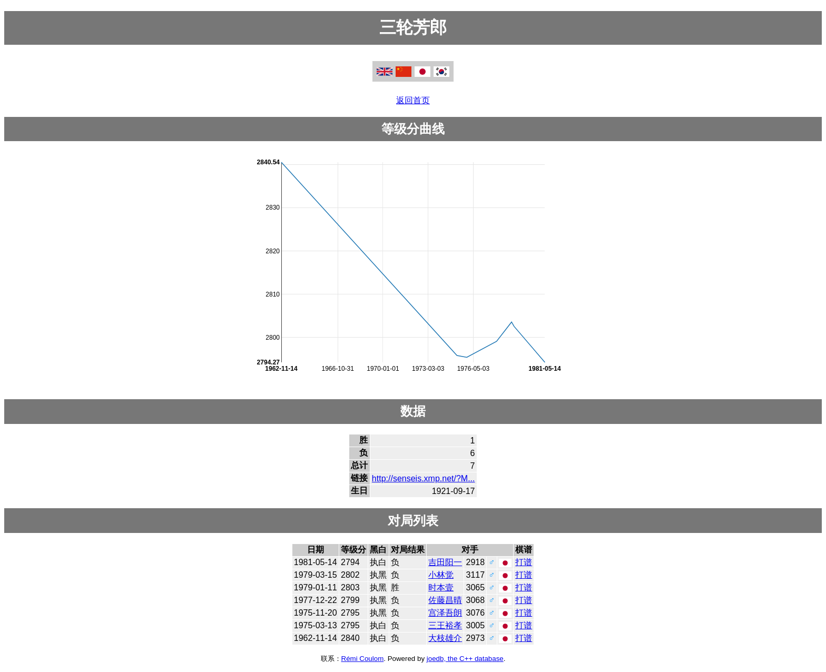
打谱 (523, 562)
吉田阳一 (445, 562)
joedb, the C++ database (465, 659)
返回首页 (413, 100)
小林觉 (441, 574)
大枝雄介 (445, 638)
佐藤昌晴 (445, 600)
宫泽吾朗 (445, 612)
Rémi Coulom (362, 659)
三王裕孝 (445, 625)
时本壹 (441, 587)
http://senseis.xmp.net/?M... (423, 478)
